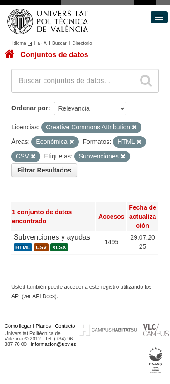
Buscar (59, 43)
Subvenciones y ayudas (52, 237)
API (15, 296)
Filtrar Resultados (44, 170)
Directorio (82, 43)
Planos (43, 326)
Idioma (23, 43)
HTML (22, 247)
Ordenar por (29, 108)
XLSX (59, 247)
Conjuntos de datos (54, 55)
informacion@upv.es (53, 344)
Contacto (65, 326)
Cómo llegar (18, 326)
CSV (41, 247)
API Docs (43, 296)
